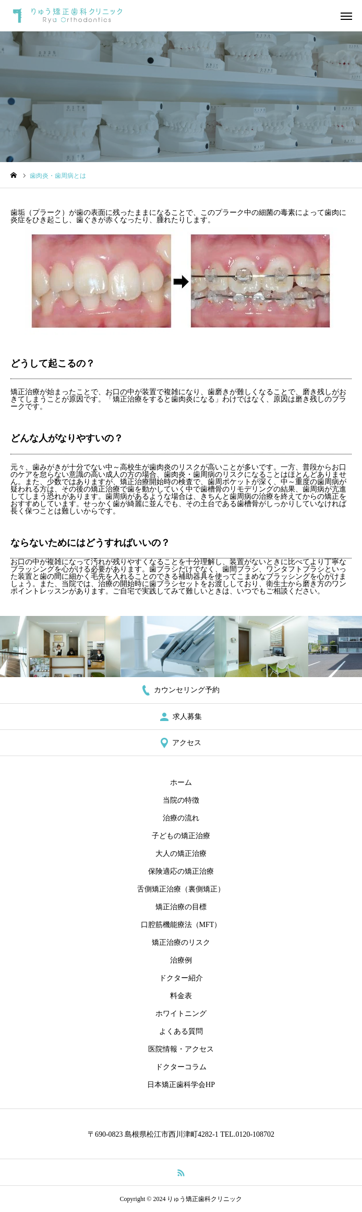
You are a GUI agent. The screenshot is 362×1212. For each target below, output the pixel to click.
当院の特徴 (181, 800)
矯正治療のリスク (181, 942)
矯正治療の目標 (181, 907)
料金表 (181, 996)
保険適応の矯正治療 (181, 871)
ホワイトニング (181, 1013)
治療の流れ (181, 818)
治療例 (181, 960)
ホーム (181, 782)
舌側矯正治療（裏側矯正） (181, 889)
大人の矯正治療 (181, 853)
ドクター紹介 (181, 978)
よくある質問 (181, 1031)
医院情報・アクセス (181, 1049)
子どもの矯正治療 (181, 836)
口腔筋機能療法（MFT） (181, 925)
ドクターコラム (181, 1067)
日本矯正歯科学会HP (181, 1085)
